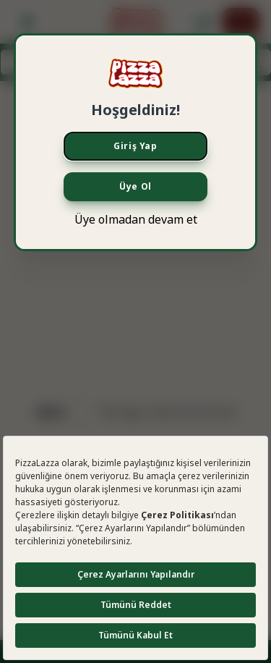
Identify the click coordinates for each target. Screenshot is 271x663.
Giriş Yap (135, 146)
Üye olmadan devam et (135, 219)
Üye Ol (135, 186)
